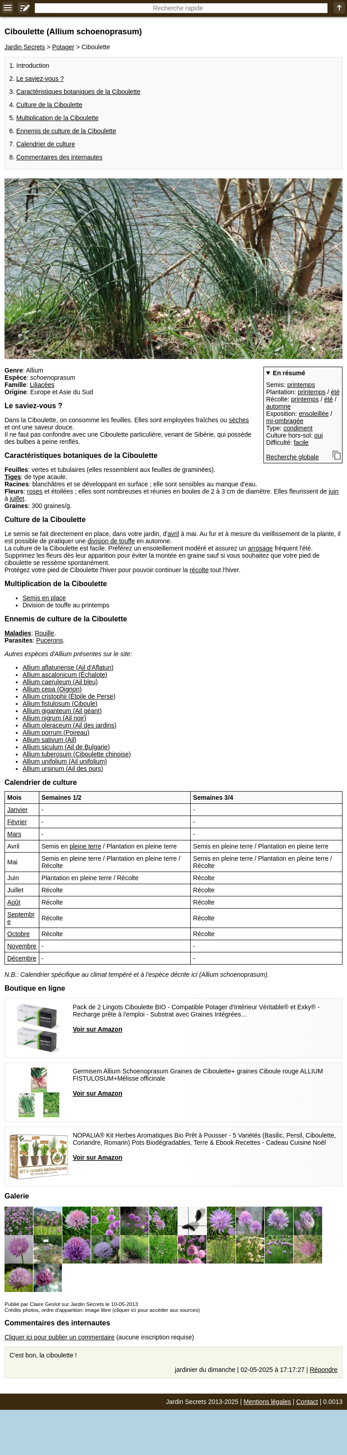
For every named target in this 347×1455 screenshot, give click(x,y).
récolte (199, 570)
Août (13, 902)
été (335, 392)
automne (278, 406)
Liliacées (42, 384)
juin (334, 491)
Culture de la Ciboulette (49, 104)
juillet (17, 498)
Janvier (17, 809)
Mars (14, 834)
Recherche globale (292, 457)
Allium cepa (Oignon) (52, 689)
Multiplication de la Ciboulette (57, 117)
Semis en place (44, 598)
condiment (298, 428)
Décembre (22, 958)
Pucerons (49, 640)
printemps (301, 384)
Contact (307, 1401)
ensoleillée (313, 413)
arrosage (260, 548)
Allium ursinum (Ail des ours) (63, 768)
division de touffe (111, 541)
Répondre (324, 1369)
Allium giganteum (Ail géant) (62, 710)
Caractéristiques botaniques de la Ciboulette (78, 91)
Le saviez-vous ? (40, 78)
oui (318, 435)
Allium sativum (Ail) (49, 739)
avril (173, 533)
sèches (239, 420)
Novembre (22, 946)
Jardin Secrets (25, 47)
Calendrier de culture (45, 144)
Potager (63, 47)
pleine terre (85, 846)
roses (34, 491)
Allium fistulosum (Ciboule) (60, 703)
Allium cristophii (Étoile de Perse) (69, 696)
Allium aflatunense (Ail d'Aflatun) (68, 667)
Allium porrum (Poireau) (56, 732)
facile (301, 442)
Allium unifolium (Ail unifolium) (65, 761)
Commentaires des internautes (59, 157)
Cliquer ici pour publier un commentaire (60, 1337)
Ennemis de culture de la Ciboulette (66, 131)
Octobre (18, 933)
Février (17, 821)
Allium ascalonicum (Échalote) (65, 674)
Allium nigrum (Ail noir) (54, 718)
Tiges (13, 476)
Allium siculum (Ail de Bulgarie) (66, 747)
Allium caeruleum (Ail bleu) (60, 682)
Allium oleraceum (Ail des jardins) (70, 725)
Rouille (44, 633)
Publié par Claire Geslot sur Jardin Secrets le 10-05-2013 (71, 1304)
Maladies (18, 633)
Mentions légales (267, 1401)
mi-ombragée (284, 420)
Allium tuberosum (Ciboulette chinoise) (77, 754)
